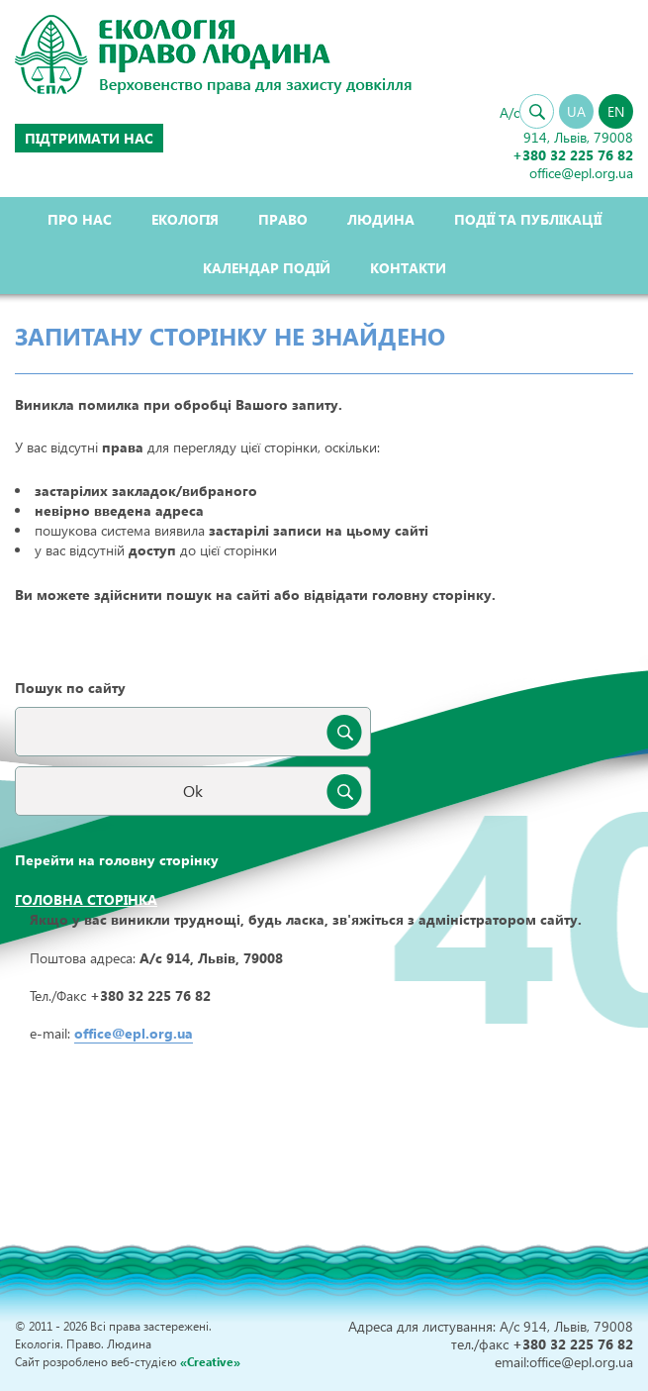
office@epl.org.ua (133, 1033)
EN (615, 111)
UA (576, 111)
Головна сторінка (86, 899)
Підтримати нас (89, 138)
